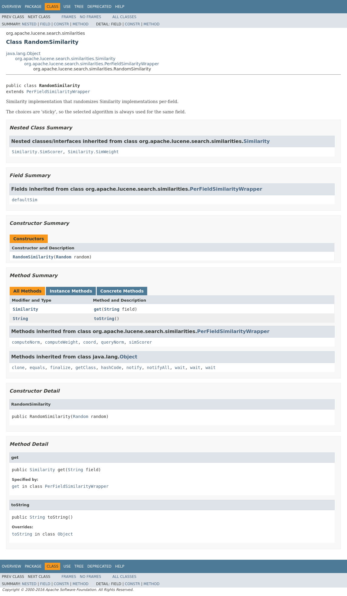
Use (67, 7)
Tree (79, 7)
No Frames (90, 17)
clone (18, 367)
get (98, 309)
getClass (86, 367)
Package (33, 7)
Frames (68, 17)
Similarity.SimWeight (93, 151)
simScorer (140, 342)
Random (63, 256)
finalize (60, 367)
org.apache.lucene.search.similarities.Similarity (65, 58)
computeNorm (26, 342)
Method (81, 24)
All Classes (124, 17)
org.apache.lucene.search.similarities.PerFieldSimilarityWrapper (91, 63)
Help (120, 7)
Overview (11, 7)
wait (180, 367)
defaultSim (24, 199)
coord (89, 342)
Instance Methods (71, 291)
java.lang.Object (23, 53)
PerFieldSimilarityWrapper (58, 91)
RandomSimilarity (33, 256)
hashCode (111, 367)
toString (104, 318)
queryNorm (112, 342)
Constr (61, 24)
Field (45, 24)
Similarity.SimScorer (37, 151)
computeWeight (61, 342)
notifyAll (158, 367)
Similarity (256, 141)
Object (129, 357)
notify (134, 367)
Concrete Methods (122, 291)
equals (37, 367)
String (111, 309)
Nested (29, 24)
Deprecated (99, 7)
